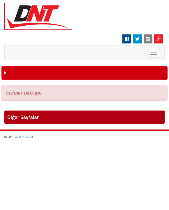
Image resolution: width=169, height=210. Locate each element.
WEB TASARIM (24, 137)
